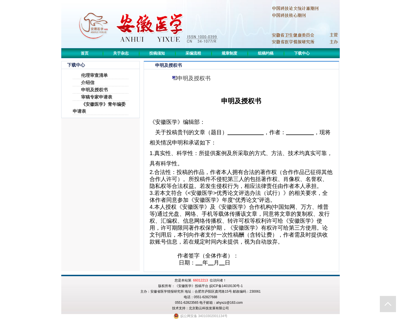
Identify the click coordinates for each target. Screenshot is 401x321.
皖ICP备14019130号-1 (226, 286)
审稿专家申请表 (96, 97)
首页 (85, 53)
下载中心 (302, 53)
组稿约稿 (265, 53)
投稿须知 (157, 53)
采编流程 (193, 53)
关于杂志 (121, 53)
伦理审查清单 (94, 75)
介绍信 (87, 82)
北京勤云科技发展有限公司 (209, 308)
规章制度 (229, 53)
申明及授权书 (94, 89)
